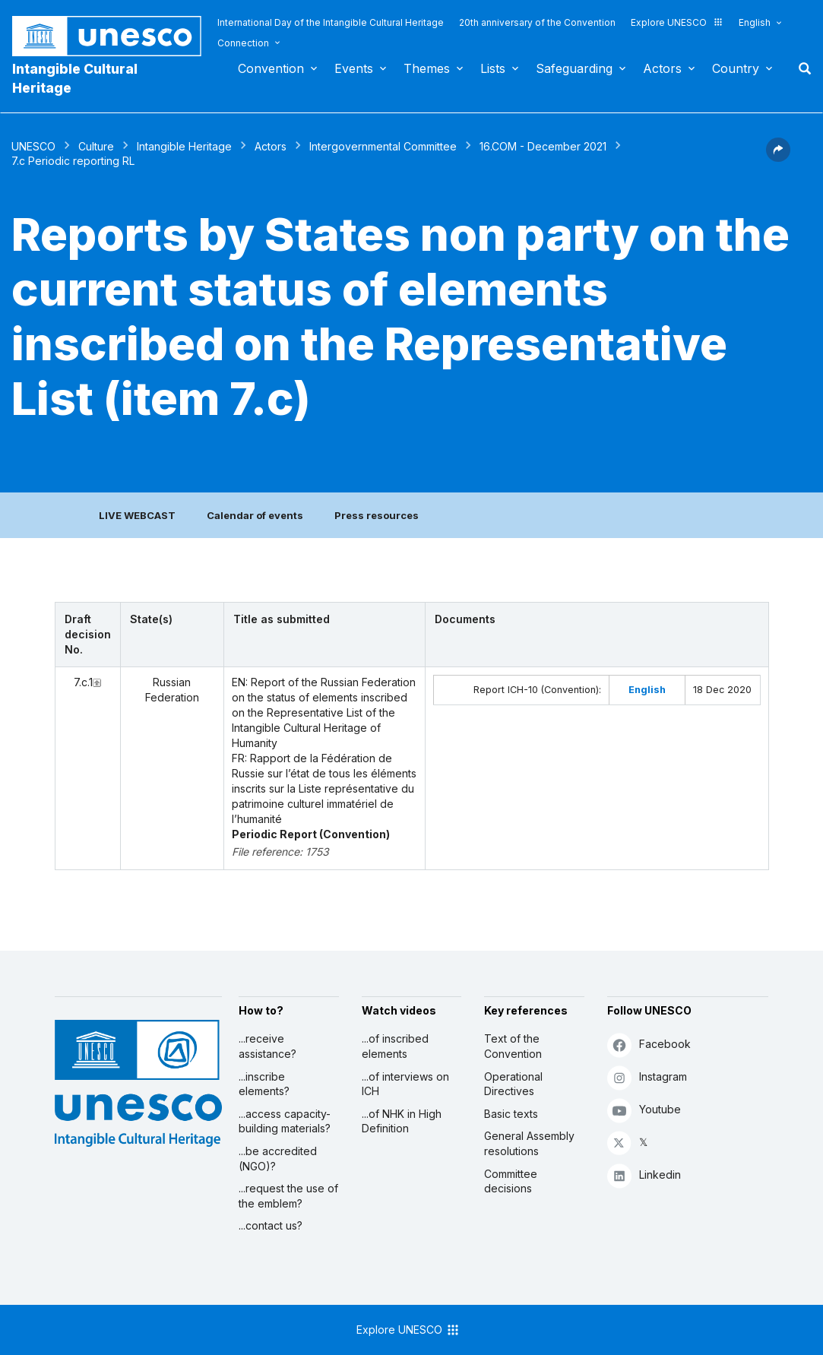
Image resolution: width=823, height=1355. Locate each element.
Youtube (644, 1110)
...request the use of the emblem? (288, 1196)
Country (735, 68)
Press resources (376, 515)
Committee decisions (510, 1181)
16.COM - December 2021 (543, 146)
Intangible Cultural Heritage (75, 78)
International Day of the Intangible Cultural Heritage (330, 22)
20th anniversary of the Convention (537, 22)
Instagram (647, 1077)
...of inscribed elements (395, 1046)
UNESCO (33, 146)
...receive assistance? (267, 1046)
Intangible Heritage (184, 146)
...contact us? (270, 1225)
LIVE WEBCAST (137, 515)
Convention (271, 68)
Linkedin (644, 1175)
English (755, 22)
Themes (427, 68)
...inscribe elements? (264, 1084)
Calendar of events (255, 515)
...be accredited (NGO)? (278, 1158)
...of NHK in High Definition (402, 1121)
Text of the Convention (513, 1046)
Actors (662, 68)
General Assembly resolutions (529, 1143)
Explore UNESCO (677, 22)
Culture (96, 146)
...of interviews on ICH (405, 1084)
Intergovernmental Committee (383, 146)
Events (353, 68)
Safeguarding (574, 68)
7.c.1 (83, 682)
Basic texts (511, 1113)
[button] (778, 157)
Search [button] (800, 68)
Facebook (649, 1044)
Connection (243, 43)
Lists (492, 68)
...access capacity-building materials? (285, 1121)
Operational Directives (513, 1084)
